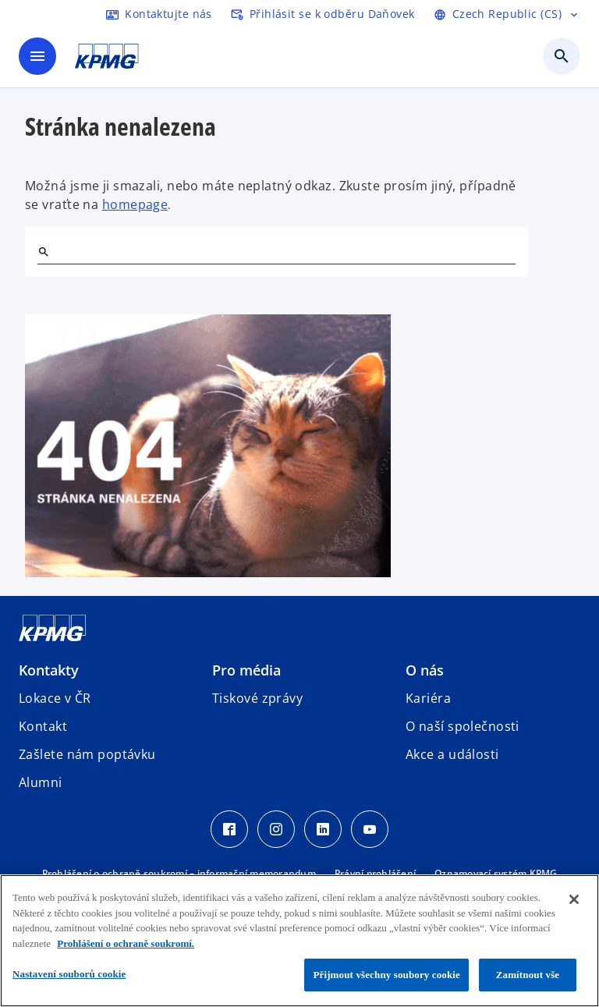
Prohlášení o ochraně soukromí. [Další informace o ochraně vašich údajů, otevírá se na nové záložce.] (125, 943)
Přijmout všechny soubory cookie (386, 974)
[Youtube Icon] (369, 829)
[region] (299, 940)
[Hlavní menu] (37, 56)
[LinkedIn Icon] (323, 829)
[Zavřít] (574, 899)
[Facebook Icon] (229, 829)
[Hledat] (43, 252)
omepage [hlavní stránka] (139, 204)
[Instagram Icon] (276, 829)
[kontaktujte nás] (159, 14)
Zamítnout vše (528, 974)
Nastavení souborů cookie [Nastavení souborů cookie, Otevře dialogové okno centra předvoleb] (69, 974)
